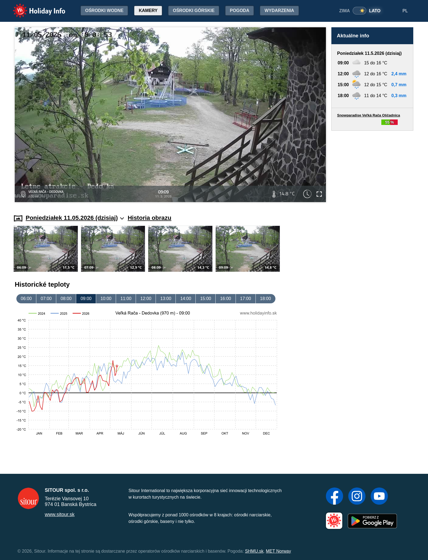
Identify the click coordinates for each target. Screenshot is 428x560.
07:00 (46, 298)
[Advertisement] (372, 167)
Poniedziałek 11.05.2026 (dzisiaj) (75, 217)
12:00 (145, 298)
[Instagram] (356, 496)
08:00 (66, 298)
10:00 (105, 298)
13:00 (165, 298)
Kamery (148, 10)
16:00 (225, 298)
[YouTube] (379, 496)
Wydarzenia (279, 10)
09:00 (86, 298)
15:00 (205, 298)
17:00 (245, 298)
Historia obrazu (149, 217)
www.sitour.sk (60, 514)
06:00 (26, 298)
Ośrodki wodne (104, 10)
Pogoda (239, 10)
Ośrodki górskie (194, 10)
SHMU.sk (254, 551)
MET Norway (278, 551)
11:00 (125, 298)
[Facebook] (334, 496)
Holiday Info (34, 7)
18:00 (265, 298)
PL (405, 10)
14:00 (185, 298)
